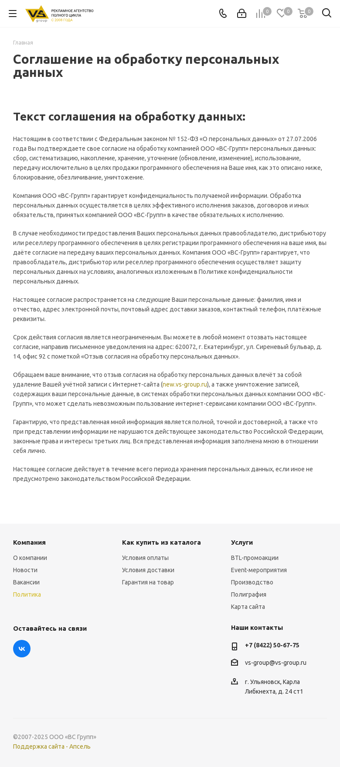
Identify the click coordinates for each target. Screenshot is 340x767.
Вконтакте (22, 648)
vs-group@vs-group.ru (275, 662)
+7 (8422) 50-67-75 (272, 645)
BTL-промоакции (255, 557)
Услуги (242, 542)
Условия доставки (148, 570)
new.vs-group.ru (185, 384)
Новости (25, 570)
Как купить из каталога (161, 542)
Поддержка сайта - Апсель (52, 746)
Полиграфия (248, 594)
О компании (30, 557)
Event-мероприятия (259, 570)
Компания (29, 542)
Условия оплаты (145, 557)
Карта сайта (248, 606)
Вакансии (26, 582)
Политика (27, 594)
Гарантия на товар (148, 582)
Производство (252, 582)
